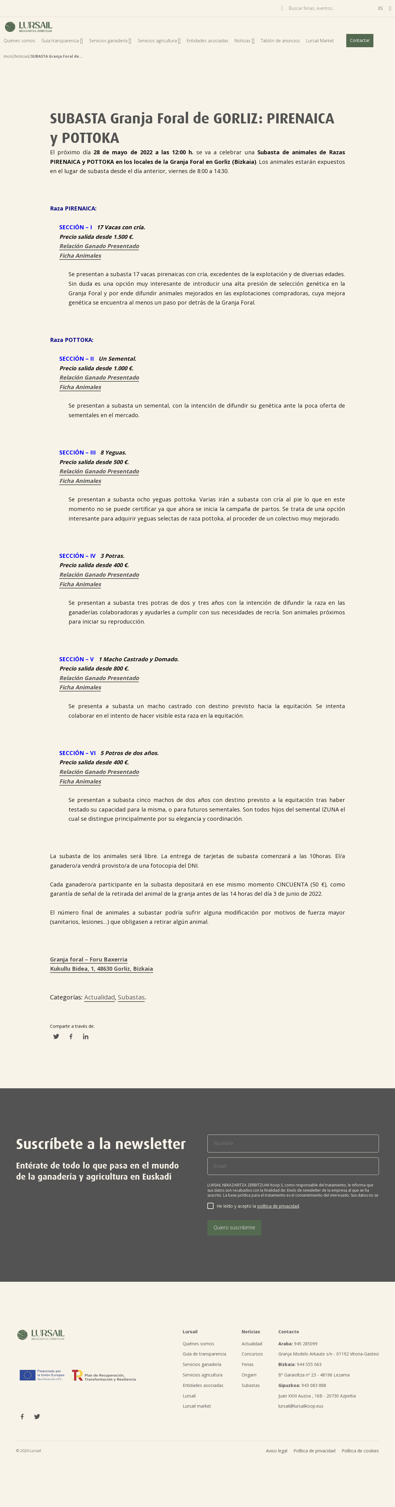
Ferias (248, 1364)
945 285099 (298, 1344)
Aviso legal (276, 1451)
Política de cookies (360, 1451)
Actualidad (99, 997)
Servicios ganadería (110, 41)
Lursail (189, 1396)
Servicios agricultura (159, 41)
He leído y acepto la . (258, 1206)
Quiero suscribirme (234, 1227)
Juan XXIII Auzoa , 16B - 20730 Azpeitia (317, 1396)
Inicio (8, 56)
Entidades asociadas (207, 41)
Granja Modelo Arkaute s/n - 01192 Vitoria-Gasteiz (328, 1354)
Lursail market (197, 1406)
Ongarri (249, 1375)
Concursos (252, 1354)
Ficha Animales (80, 255)
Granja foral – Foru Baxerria (88, 959)
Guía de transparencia (204, 1354)
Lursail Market (320, 41)
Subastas (131, 997)
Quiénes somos (19, 41)
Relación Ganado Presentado (99, 246)
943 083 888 (302, 1385)
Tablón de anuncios (280, 41)
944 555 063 (300, 1364)
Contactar (360, 40)
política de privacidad (278, 1206)
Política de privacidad (314, 1451)
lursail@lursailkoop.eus (300, 1406)
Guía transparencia (62, 41)
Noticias (245, 41)
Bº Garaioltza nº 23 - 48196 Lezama (314, 1375)
